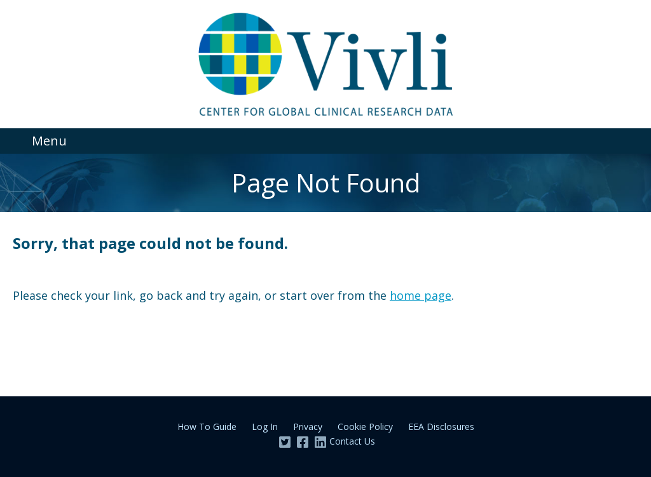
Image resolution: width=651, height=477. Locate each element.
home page (420, 295)
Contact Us (352, 441)
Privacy (307, 426)
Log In (265, 426)
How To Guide (206, 426)
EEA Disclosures (441, 426)
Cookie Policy (365, 426)
